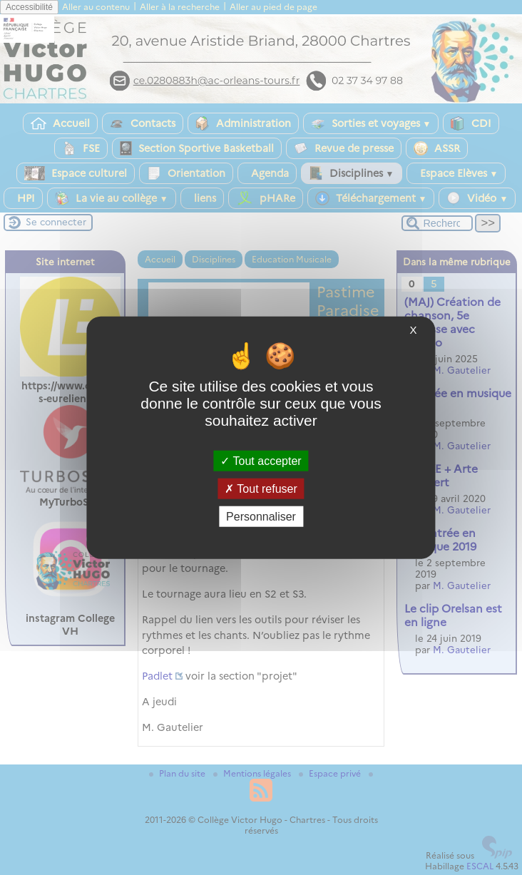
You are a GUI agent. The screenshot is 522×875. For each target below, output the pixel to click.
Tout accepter (260, 460)
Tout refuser (261, 488)
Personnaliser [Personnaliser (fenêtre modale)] (261, 517)
